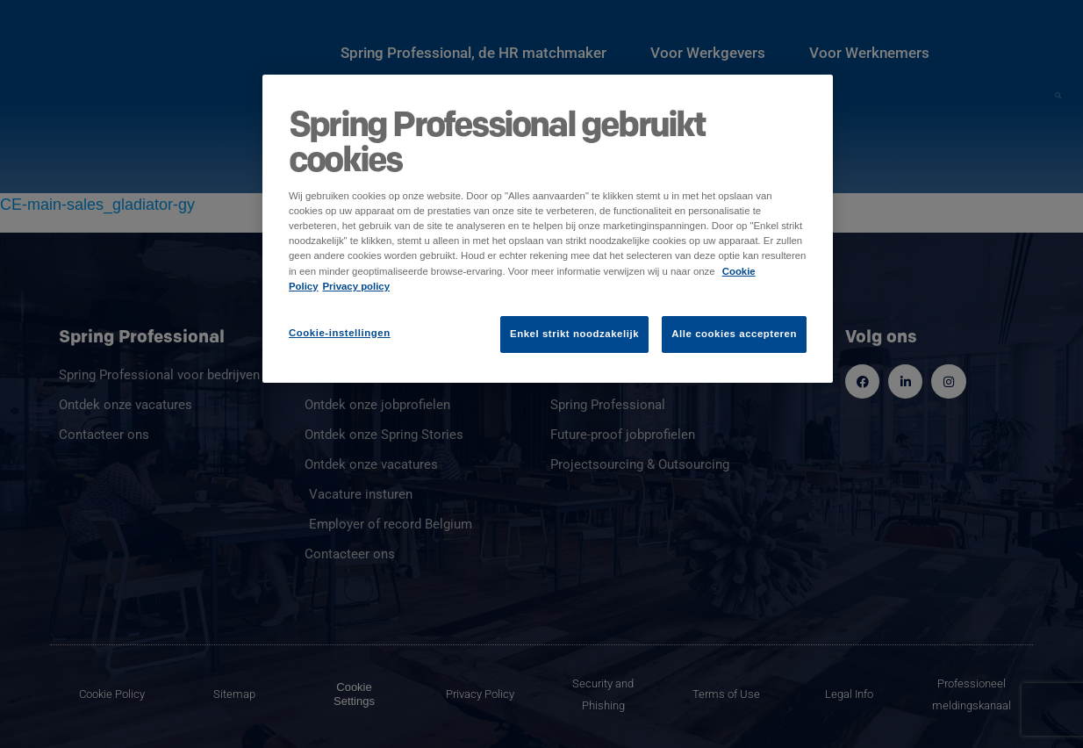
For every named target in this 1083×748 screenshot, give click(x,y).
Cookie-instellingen (340, 332)
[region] (547, 228)
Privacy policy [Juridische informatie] (357, 286)
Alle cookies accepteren (734, 333)
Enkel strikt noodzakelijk (574, 333)
